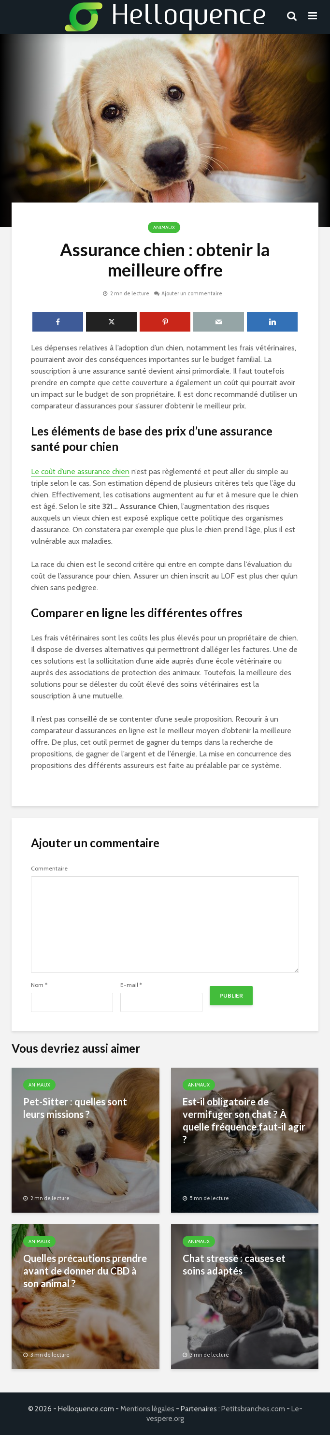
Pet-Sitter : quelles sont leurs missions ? (75, 1108)
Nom (39, 985)
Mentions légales (147, 1409)
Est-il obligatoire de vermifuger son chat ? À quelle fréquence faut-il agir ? (244, 1120)
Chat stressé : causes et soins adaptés (234, 1264)
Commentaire (49, 868)
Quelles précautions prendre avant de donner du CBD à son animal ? (85, 1270)
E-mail (131, 985)
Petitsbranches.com (253, 1409)
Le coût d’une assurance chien (80, 471)
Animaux (164, 227)
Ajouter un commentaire (191, 293)
